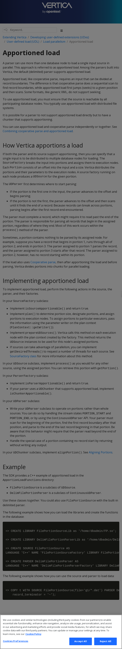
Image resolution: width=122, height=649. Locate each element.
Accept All (80, 642)
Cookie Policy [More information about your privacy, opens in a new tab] (33, 634)
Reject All (105, 642)
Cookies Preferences (15, 642)
